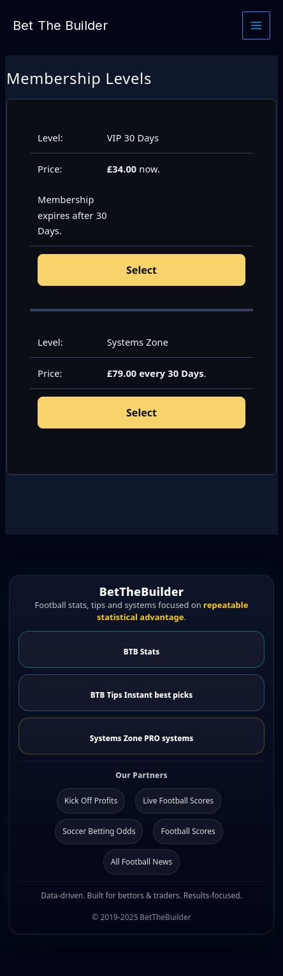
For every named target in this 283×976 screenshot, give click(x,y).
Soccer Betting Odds (98, 831)
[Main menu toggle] (256, 25)
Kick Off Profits (90, 800)
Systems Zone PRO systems (141, 738)
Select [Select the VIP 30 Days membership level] (141, 270)
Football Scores (188, 831)
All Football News (141, 861)
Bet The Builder (60, 25)
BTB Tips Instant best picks (142, 695)
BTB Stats (141, 651)
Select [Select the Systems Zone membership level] (141, 413)
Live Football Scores (178, 800)
